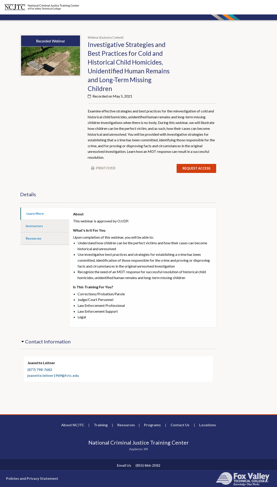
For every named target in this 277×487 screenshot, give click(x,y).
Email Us (124, 465)
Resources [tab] (33, 238)
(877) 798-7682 (39, 369)
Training (101, 425)
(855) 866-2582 (147, 465)
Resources (126, 425)
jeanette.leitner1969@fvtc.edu (53, 375)
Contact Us (179, 425)
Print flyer (105, 168)
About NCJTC (72, 425)
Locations (207, 425)
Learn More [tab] (35, 213)
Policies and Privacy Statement (32, 478)
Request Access (196, 168)
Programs (152, 425)
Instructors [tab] (34, 226)
